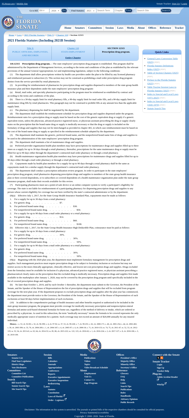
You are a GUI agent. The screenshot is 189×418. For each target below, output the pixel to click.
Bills (50, 358)
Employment (90, 373)
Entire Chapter (73, 57)
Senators (80, 27)
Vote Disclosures (19, 367)
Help (123, 380)
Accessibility (103, 412)
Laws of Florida (57, 396)
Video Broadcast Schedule (96, 367)
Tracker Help (163, 371)
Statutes (51, 389)
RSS (161, 357)
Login (184, 3)
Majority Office (128, 361)
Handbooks (126, 396)
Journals (52, 364)
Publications (89, 358)
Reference (165, 27)
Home (67, 27)
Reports (51, 374)
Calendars (52, 361)
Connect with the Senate (166, 354)
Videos (87, 361)
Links (123, 383)
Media (130, 27)
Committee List (19, 373)
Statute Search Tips (156, 108)
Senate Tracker (161, 361)
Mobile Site (22, 3)
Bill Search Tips (19, 382)
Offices (152, 27)
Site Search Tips (19, 389)
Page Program (90, 383)
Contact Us (89, 380)
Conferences (53, 371)
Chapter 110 (62, 35)
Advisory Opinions (129, 399)
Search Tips (126, 386)
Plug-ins (157, 373)
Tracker (179, 27)
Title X (50, 35)
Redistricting (54, 383)
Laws (120, 27)
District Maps (18, 364)
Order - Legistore (57, 400)
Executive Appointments (59, 377)
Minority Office (128, 364)
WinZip (162, 384)
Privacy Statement (88, 412)
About (141, 27)
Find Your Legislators (21, 361)
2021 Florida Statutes (34, 35)
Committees (95, 27)
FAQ (123, 376)
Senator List (17, 358)
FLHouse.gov (8, 3)
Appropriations (55, 367)
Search (11, 379)
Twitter (158, 357)
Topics (87, 364)
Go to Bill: (34, 11)
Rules (123, 392)
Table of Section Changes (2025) (162, 72)
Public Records (127, 402)
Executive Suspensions (58, 380)
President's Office (129, 358)
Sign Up (176, 3)
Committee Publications (22, 376)
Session (109, 27)
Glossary (125, 373)
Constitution (53, 392)
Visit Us (87, 376)
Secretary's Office (129, 367)
